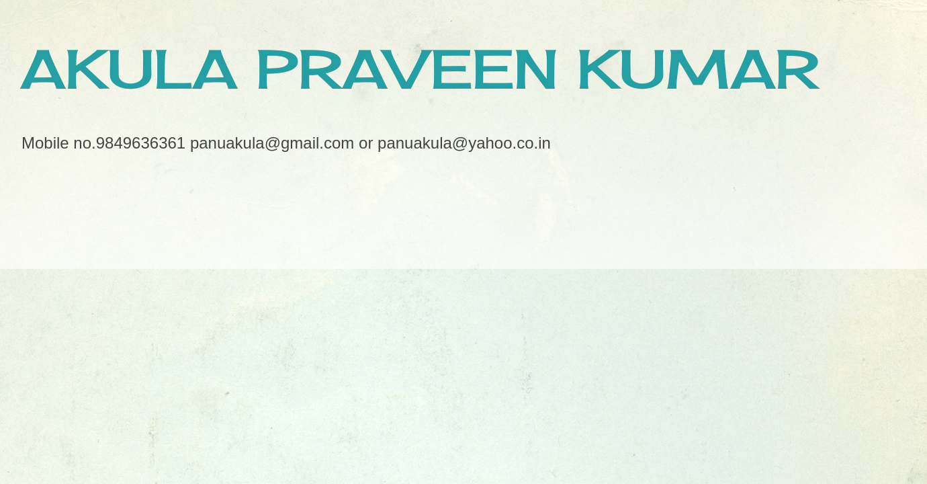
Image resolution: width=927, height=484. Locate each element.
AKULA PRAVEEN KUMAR (419, 69)
